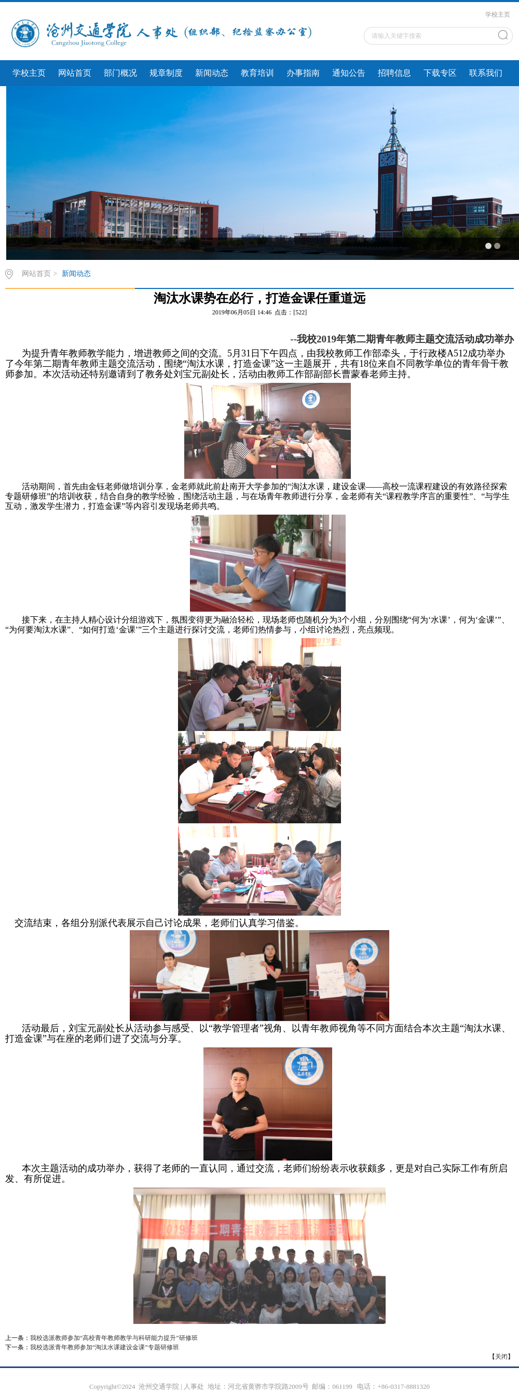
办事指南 (303, 72)
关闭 (501, 1356)
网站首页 (74, 72)
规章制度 (166, 72)
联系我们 (485, 72)
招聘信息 (394, 72)
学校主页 (497, 14)
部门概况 (120, 72)
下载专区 (440, 72)
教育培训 (257, 72)
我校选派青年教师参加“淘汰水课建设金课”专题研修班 (104, 1347)
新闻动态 (211, 72)
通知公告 (348, 72)
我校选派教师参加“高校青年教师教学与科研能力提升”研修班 (114, 1338)
